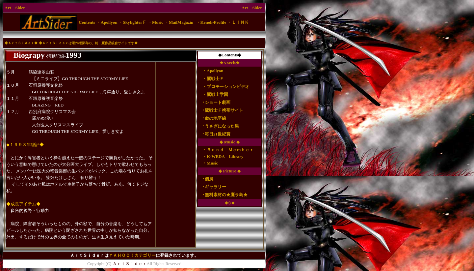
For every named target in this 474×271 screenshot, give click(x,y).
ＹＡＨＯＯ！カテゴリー (132, 255)
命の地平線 (215, 118)
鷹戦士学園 (217, 94)
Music (212, 163)
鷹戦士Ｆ (215, 78)
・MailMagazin (179, 22)
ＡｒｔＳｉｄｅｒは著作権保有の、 (68, 43)
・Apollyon (213, 70)
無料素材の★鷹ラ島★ (226, 194)
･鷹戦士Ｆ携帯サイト (220, 110)
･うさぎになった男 (218, 126)
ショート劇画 (217, 102)
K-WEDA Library (225, 156)
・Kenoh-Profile (211, 22)
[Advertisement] (134, 34)
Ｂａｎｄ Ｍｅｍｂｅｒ (230, 149)
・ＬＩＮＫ (238, 22)
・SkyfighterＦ (132, 22)
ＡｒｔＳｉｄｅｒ (21, 43)
